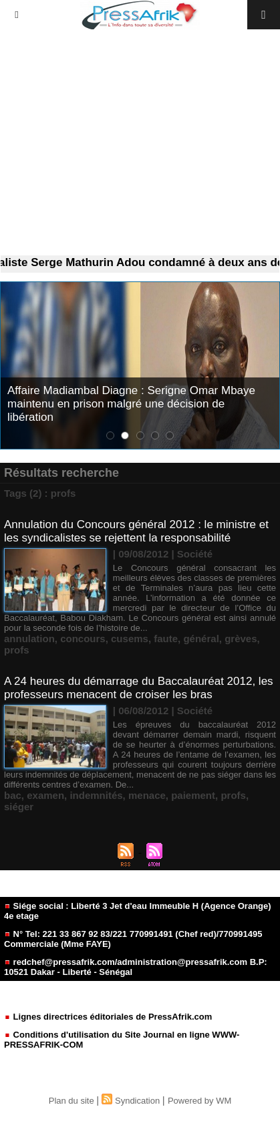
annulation (29, 638)
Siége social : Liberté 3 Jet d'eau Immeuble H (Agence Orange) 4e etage (137, 911)
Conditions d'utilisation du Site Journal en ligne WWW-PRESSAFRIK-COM (121, 1040)
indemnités (95, 795)
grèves (241, 638)
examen (45, 795)
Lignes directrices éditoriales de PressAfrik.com (108, 1017)
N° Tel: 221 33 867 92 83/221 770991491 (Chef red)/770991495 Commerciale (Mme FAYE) (133, 939)
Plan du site (71, 1101)
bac (12, 795)
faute (166, 638)
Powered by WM (199, 1101)
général (201, 638)
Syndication (137, 1101)
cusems (129, 638)
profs (16, 650)
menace (147, 795)
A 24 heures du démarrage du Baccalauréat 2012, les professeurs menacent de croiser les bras (138, 688)
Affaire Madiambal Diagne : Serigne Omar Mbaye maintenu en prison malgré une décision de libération (131, 403)
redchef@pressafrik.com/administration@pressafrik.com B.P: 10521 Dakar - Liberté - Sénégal (135, 967)
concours (83, 638)
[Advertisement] (140, 142)
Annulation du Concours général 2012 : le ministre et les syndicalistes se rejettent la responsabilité (136, 531)
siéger (18, 806)
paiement (193, 795)
